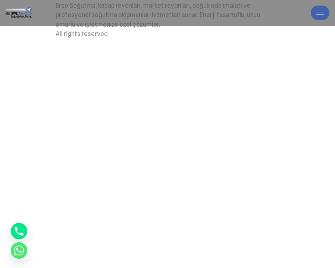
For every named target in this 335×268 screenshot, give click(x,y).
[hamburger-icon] (320, 13)
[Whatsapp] (19, 250)
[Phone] (19, 231)
